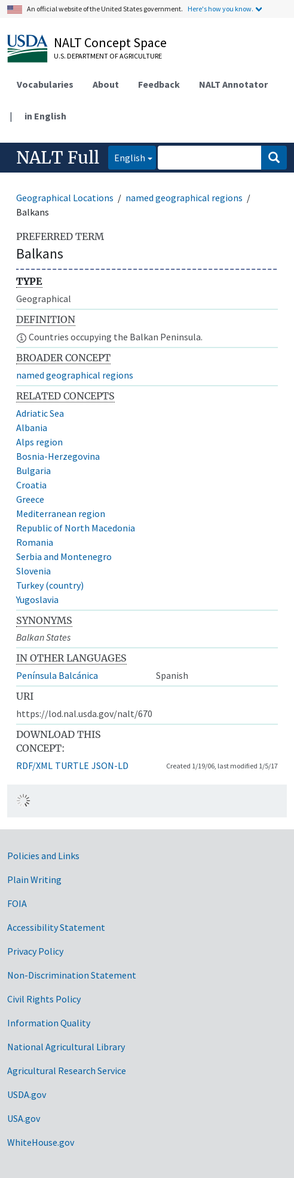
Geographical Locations (65, 198)
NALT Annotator (233, 84)
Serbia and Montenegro (64, 556)
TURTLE (72, 765)
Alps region (39, 442)
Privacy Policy (35, 951)
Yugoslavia (37, 599)
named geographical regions (184, 198)
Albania (31, 427)
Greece (30, 499)
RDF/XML (34, 765)
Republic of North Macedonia (75, 528)
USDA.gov (26, 1094)
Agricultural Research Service (66, 1070)
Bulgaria (33, 470)
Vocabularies (45, 84)
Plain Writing (34, 879)
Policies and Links (43, 856)
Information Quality (48, 1023)
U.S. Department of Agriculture (108, 55)
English (126, 157)
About (106, 84)
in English (45, 116)
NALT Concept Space (110, 42)
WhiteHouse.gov (40, 1142)
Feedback (159, 84)
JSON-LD (109, 765)
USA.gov (23, 1118)
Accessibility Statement (56, 927)
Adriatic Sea (40, 413)
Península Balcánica (57, 675)
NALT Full (57, 157)
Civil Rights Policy (44, 999)
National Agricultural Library (66, 1047)
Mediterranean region (60, 513)
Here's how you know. (220, 8)
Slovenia (33, 571)
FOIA (17, 903)
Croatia (31, 485)
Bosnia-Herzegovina (58, 456)
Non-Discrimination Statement (71, 975)
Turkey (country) (50, 585)
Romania (34, 542)
